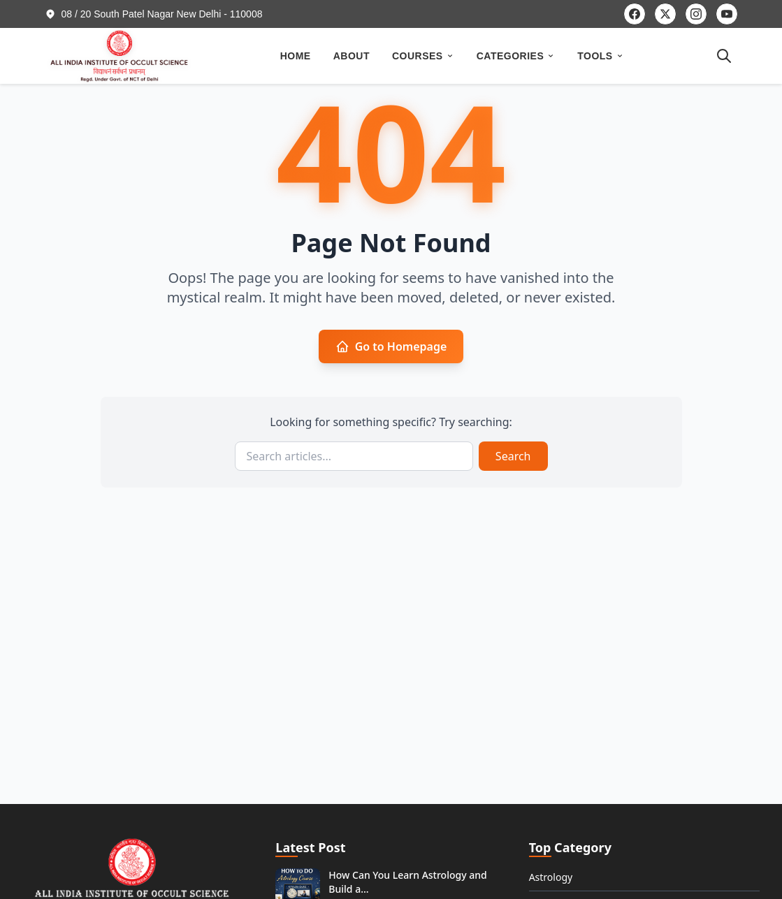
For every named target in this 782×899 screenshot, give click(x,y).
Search (513, 456)
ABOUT (351, 55)
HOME (295, 55)
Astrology (551, 877)
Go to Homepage (391, 346)
